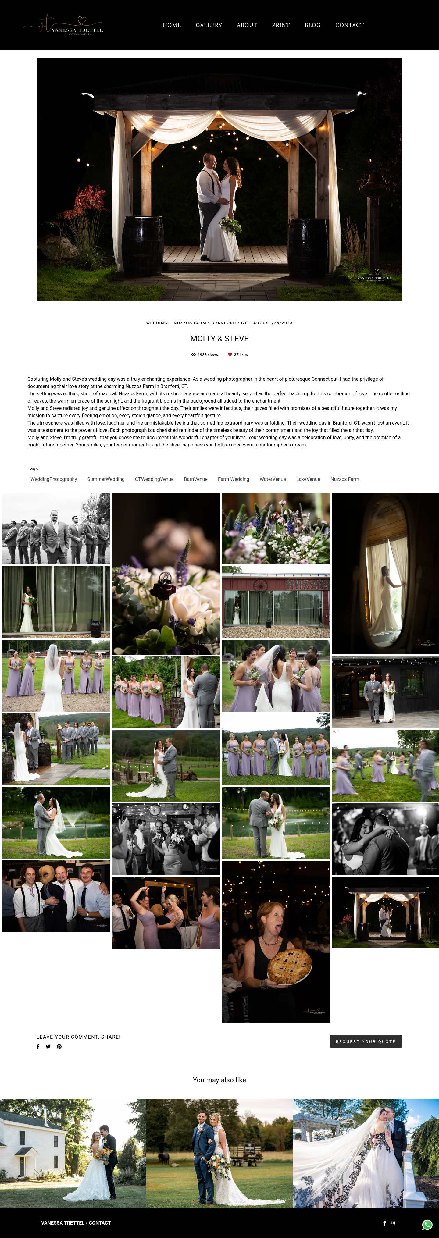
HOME (172, 24)
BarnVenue (196, 479)
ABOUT (247, 24)
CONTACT (349, 24)
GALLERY (209, 24)
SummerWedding (106, 479)
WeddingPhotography (53, 479)
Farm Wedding (233, 479)
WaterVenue (273, 479)
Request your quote (366, 1041)
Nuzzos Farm (344, 479)
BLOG (313, 24)
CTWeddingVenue (154, 479)
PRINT (281, 24)
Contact (100, 1223)
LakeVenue (308, 479)
